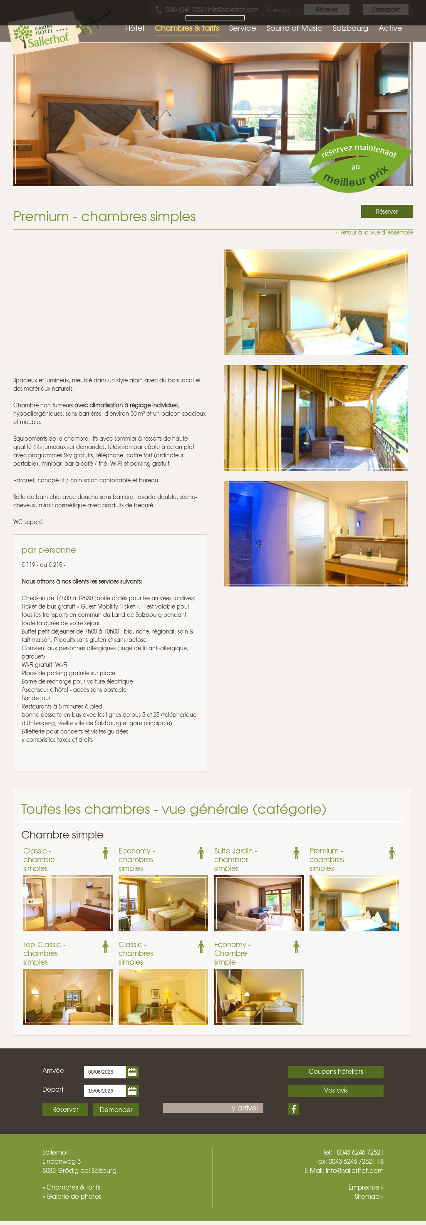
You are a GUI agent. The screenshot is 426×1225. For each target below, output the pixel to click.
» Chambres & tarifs (71, 1187)
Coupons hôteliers (336, 1071)
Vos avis (336, 1090)
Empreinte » (366, 1187)
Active (390, 27)
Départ (53, 1089)
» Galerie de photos (72, 1196)
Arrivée (53, 1070)
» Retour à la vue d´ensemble (374, 232)
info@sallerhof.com (355, 1170)
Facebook (293, 1109)
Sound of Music (294, 27)
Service (242, 27)
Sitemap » (369, 1196)
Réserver (65, 1109)
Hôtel (134, 27)
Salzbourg (350, 27)
